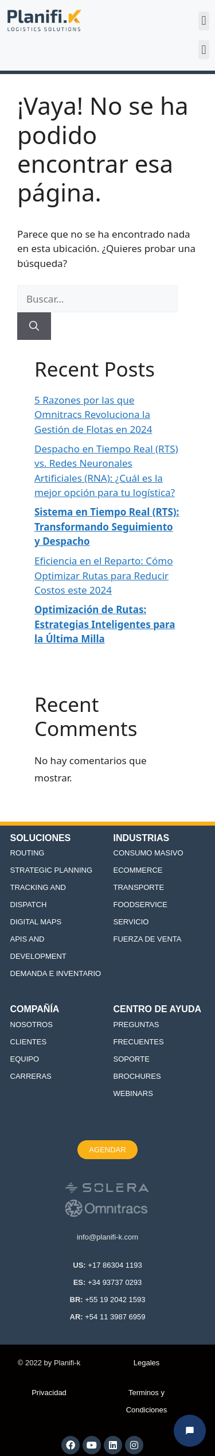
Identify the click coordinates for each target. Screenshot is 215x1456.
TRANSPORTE (139, 887)
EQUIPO (25, 1059)
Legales (147, 1362)
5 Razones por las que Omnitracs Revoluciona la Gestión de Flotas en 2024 (93, 414)
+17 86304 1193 (115, 1265)
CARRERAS (31, 1076)
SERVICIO (131, 921)
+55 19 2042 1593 (115, 1299)
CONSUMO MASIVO (148, 853)
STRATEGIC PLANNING (51, 870)
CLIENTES (28, 1041)
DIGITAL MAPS (36, 921)
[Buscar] (34, 326)
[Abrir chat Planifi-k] (190, 1431)
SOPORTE (132, 1059)
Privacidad (49, 1392)
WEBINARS (133, 1093)
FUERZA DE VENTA (148, 939)
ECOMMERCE (138, 870)
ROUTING (27, 853)
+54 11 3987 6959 (115, 1316)
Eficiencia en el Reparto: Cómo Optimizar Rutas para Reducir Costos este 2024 (103, 575)
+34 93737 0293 (115, 1282)
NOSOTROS (31, 1024)
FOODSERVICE (140, 904)
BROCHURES (137, 1076)
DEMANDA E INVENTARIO (55, 973)
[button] (203, 20)
